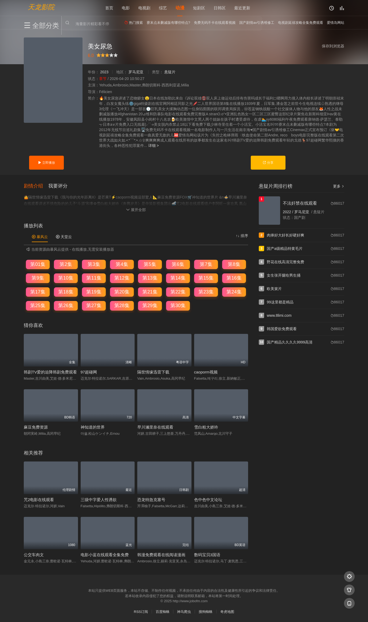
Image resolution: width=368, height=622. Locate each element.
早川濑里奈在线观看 (155, 427)
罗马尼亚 (135, 72)
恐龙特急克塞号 (151, 499)
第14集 (177, 277)
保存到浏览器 (333, 46)
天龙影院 (41, 6)
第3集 (94, 264)
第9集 (38, 277)
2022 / (288, 212)
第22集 (177, 291)
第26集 (65, 305)
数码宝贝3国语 (207, 554)
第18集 (65, 291)
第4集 (122, 264)
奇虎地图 (227, 611)
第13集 (149, 277)
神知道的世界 (93, 427)
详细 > (153, 145)
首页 (109, 8)
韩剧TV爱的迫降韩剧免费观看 (50, 371)
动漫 (180, 7)
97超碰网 (89, 371)
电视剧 (144, 8)
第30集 (177, 305)
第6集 (178, 264)
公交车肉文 (34, 554)
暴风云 (40, 236)
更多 (338, 186)
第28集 (121, 305)
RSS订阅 (141, 611)
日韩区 (220, 8)
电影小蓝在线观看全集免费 (105, 554)
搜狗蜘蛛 (206, 611)
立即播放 (46, 163)
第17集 (37, 291)
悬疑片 (169, 72)
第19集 (93, 291)
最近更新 (242, 8)
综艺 (163, 8)
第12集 (121, 277)
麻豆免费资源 (36, 427)
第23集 (205, 291)
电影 (126, 8)
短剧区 (199, 8)
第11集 (93, 277)
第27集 (93, 305)
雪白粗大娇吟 (206, 427)
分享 (268, 163)
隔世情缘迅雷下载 (153, 371)
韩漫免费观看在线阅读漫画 (161, 554)
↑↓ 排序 (242, 235)
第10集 (65, 277)
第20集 (121, 291)
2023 (104, 72)
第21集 (149, 291)
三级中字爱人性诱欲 (99, 499)
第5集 (150, 264)
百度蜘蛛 (163, 611)
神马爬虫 (184, 611)
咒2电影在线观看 (39, 499)
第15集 (205, 277)
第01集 (37, 264)
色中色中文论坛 (208, 499)
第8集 (234, 264)
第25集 (37, 305)
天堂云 (64, 236)
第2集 (66, 264)
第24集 (233, 291)
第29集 (149, 305)
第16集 (233, 277)
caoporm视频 (206, 371)
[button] (36, 185)
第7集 (206, 264)
